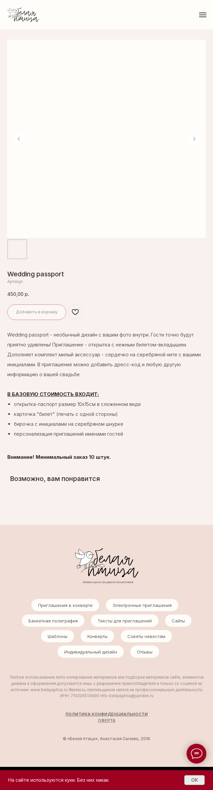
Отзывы (144, 651)
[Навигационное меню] (202, 15)
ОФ (101, 720)
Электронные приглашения (142, 605)
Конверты (97, 636)
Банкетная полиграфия (53, 620)
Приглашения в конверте (65, 605)
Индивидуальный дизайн (90, 651)
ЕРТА (110, 720)
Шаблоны (57, 636)
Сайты (178, 620)
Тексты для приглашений (125, 620)
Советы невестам (146, 636)
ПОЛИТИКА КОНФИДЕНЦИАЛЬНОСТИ (106, 714)
